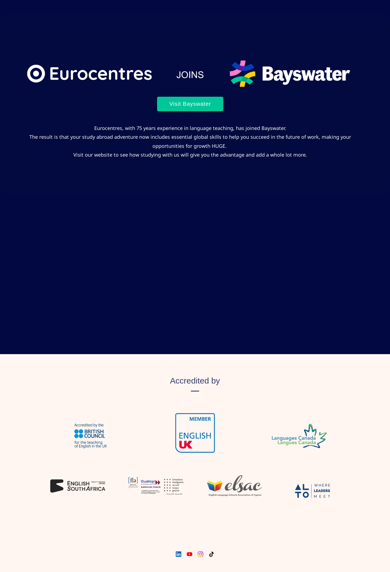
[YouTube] (189, 554)
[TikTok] (211, 554)
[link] (190, 53)
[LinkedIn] (178, 554)
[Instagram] (200, 554)
